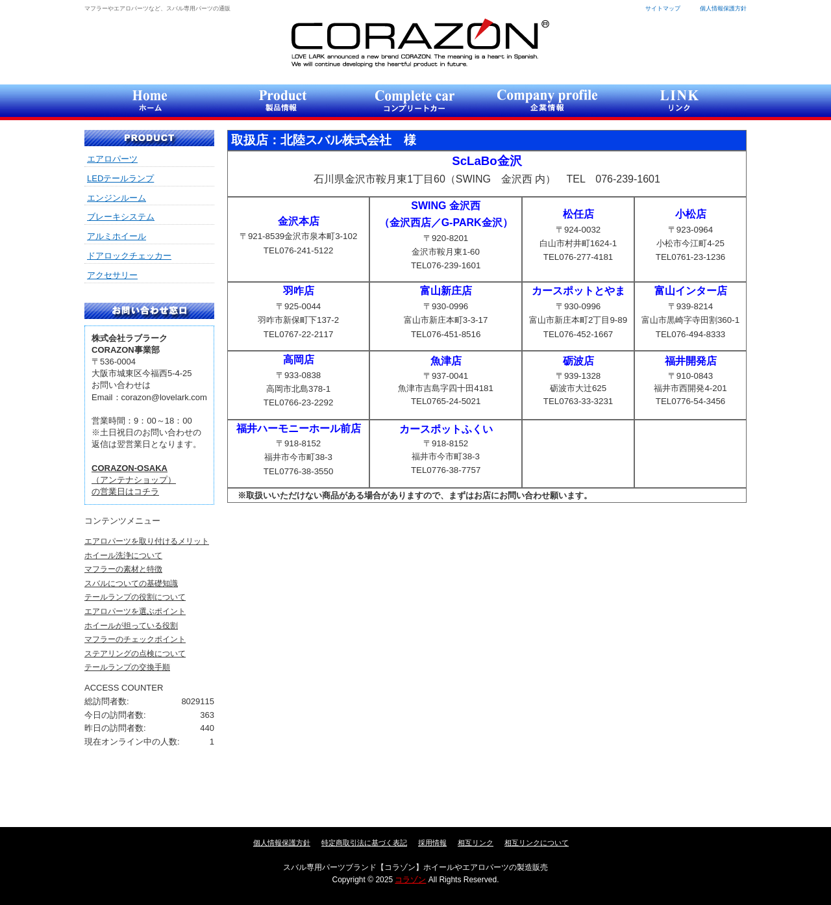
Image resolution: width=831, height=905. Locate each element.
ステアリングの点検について (135, 653)
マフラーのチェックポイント (135, 639)
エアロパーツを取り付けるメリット (146, 541)
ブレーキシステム (121, 217)
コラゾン (420, 42)
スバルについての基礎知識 (131, 583)
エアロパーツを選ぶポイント (135, 611)
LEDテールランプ (120, 178)
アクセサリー (112, 275)
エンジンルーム (116, 198)
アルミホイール (116, 236)
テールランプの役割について (135, 597)
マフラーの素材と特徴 (123, 569)
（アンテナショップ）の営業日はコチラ (134, 479)
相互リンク (475, 843)
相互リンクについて (536, 843)
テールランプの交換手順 (127, 667)
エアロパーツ (112, 159)
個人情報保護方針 (723, 8)
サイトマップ (662, 8)
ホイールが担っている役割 (131, 625)
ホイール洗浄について (123, 555)
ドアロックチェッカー (129, 256)
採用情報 (432, 843)
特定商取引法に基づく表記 (364, 843)
